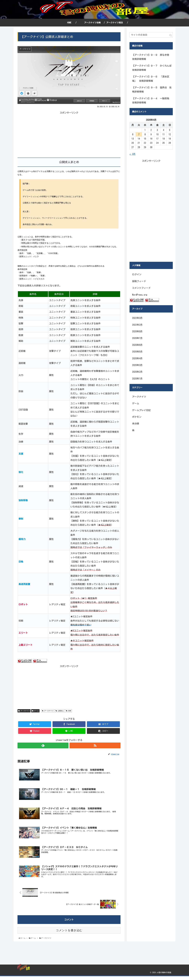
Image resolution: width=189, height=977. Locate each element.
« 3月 (132, 154)
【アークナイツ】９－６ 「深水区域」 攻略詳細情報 (150, 78)
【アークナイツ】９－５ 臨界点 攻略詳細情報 (151, 89)
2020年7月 (137, 338)
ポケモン (136, 417)
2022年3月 (137, 318)
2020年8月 (137, 331)
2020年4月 (137, 358)
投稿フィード (139, 281)
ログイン (136, 274)
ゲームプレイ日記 (141, 410)
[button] (170, 35)
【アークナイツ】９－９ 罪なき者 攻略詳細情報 (151, 57)
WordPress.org (139, 295)
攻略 (68, 711)
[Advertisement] (43, 133)
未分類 (135, 423)
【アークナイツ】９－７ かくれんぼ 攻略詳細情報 (152, 67)
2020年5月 (137, 351)
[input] (151, 35)
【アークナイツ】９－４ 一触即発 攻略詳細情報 (151, 100)
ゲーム (35, 711)
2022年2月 (137, 325)
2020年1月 (137, 378)
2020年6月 (137, 345)
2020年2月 (137, 372)
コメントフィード (141, 288)
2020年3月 (137, 365)
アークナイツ (24, 711)
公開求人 (60, 711)
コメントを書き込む (69, 931)
